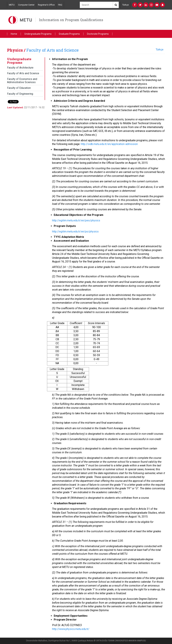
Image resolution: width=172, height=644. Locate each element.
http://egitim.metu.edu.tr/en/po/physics (75, 231)
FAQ (60, 5)
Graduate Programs (69, 34)
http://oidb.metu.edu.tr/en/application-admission (109, 144)
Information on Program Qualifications (71, 20)
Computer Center (26, 5)
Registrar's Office (46, 5)
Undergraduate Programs (38, 34)
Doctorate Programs (98, 34)
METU (12, 5)
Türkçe (125, 5)
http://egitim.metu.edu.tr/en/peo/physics (76, 220)
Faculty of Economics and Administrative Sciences (22, 80)
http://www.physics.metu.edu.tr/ (70, 629)
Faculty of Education (19, 87)
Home (14, 34)
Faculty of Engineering (20, 93)
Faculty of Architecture (20, 67)
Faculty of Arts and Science (52, 50)
